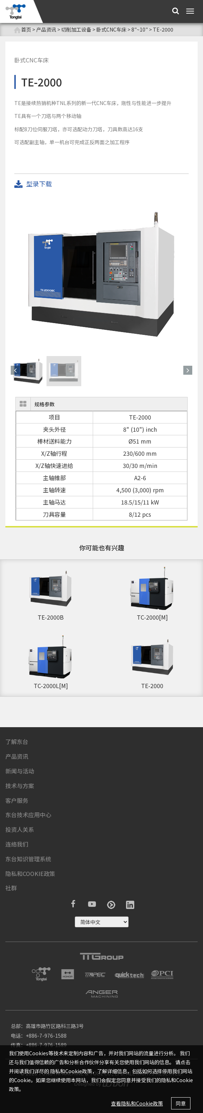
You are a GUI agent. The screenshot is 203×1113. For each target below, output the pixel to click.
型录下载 (33, 184)
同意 (181, 1103)
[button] (15, 370)
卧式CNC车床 (111, 29)
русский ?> (102, 922)
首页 (22, 29)
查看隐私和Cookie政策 (137, 1103)
